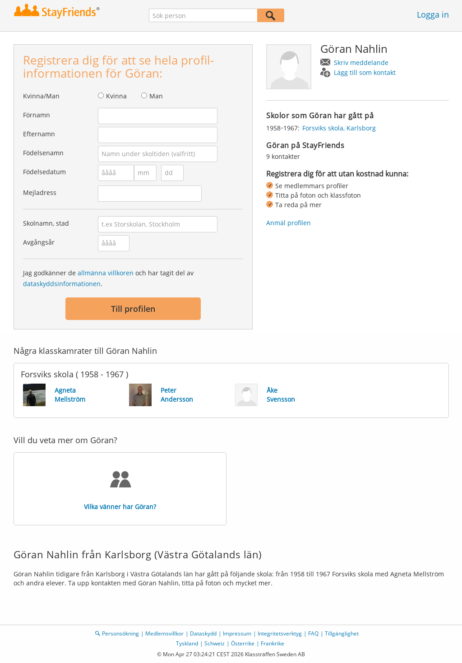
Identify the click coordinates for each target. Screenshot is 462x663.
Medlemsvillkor (164, 633)
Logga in (433, 14)
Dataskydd (203, 633)
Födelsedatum (44, 171)
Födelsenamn (43, 152)
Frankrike (272, 643)
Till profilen (133, 308)
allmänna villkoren (106, 273)
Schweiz (214, 643)
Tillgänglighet (342, 633)
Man (156, 96)
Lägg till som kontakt (365, 72)
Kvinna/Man (41, 96)
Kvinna (116, 96)
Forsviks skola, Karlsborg (339, 128)
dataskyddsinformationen (62, 283)
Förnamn (36, 115)
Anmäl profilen (288, 222)
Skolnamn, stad (46, 223)
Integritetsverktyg (280, 633)
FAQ (313, 633)
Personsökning (120, 633)
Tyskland (187, 643)
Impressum (237, 633)
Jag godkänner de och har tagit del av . (108, 278)
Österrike (242, 643)
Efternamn (39, 134)
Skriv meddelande (361, 62)
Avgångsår (39, 242)
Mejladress (39, 192)
